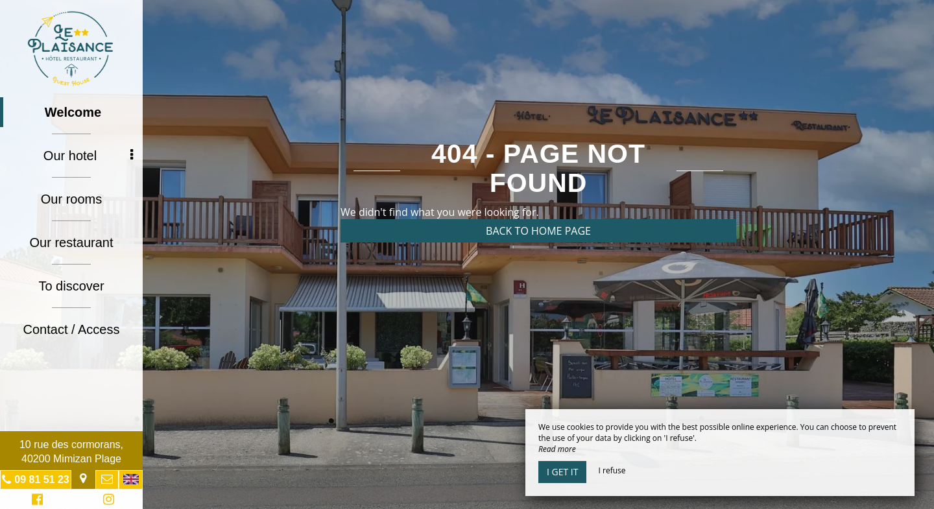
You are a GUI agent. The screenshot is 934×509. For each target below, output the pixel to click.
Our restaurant (72, 242)
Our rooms (71, 199)
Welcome (73, 112)
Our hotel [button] (88, 155)
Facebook (35, 501)
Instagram (106, 501)
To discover (71, 286)
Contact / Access (71, 329)
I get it (562, 472)
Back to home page (538, 231)
